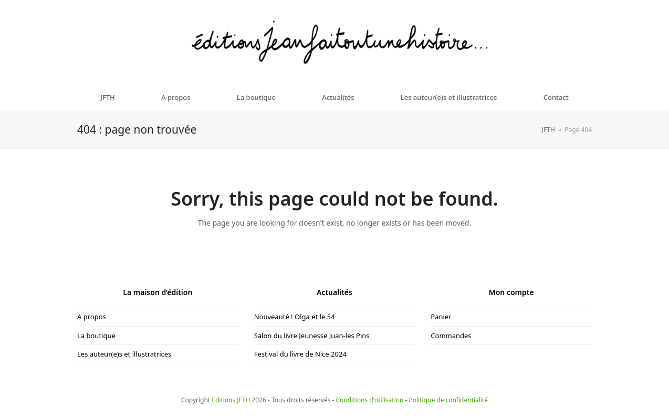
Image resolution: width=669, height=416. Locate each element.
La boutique (96, 335)
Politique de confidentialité (448, 399)
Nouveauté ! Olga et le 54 (294, 316)
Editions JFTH (231, 399)
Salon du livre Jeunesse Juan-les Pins (312, 335)
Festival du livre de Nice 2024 (300, 354)
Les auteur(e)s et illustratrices (124, 354)
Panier (441, 316)
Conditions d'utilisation (370, 399)
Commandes (451, 335)
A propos (91, 316)
